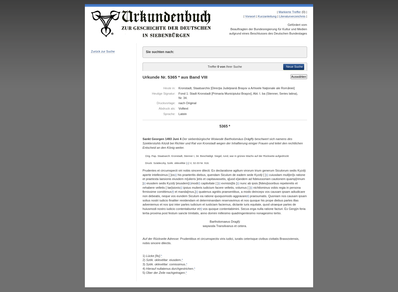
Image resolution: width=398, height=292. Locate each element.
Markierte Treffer (290, 12)
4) (248, 196)
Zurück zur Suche (103, 51)
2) (199, 183)
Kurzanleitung (267, 16)
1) (176, 174)
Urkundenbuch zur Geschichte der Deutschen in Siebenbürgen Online (151, 23)
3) (173, 191)
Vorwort (250, 16)
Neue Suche (294, 66)
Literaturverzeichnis (292, 16)
